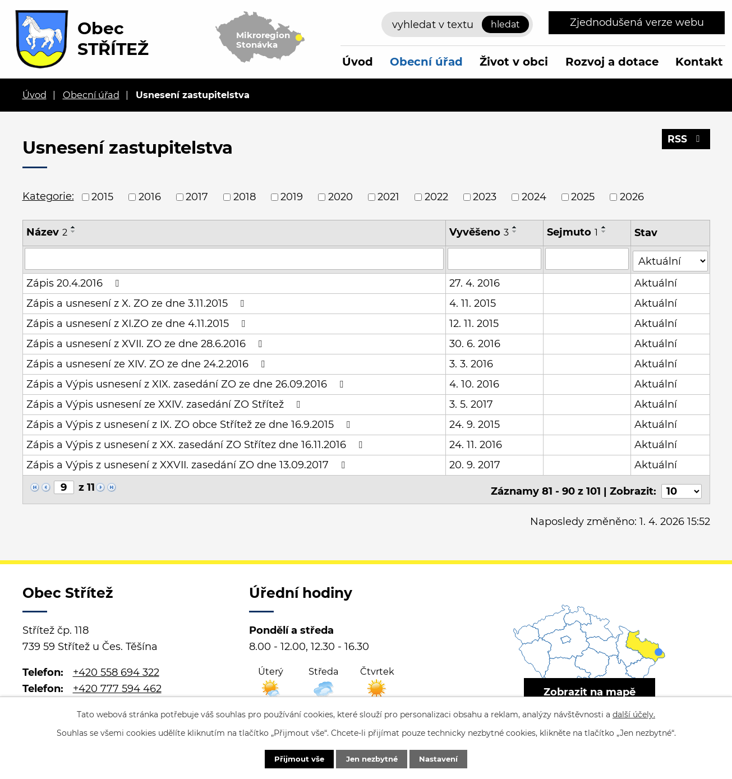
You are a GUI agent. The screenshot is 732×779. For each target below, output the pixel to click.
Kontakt (699, 61)
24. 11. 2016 (476, 442)
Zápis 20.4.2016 (74, 281)
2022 (436, 197)
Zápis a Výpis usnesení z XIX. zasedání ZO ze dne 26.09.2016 (187, 382)
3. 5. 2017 (472, 402)
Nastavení (446, 758)
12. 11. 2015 (474, 321)
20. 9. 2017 (475, 463)
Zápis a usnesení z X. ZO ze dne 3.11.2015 (137, 301)
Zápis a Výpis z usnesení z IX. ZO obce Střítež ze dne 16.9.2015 (190, 422)
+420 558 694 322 (116, 667)
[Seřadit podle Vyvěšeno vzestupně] (515, 227)
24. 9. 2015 (475, 422)
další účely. (634, 713)
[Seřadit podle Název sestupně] (73, 231)
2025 (583, 197)
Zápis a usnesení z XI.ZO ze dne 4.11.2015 (138, 321)
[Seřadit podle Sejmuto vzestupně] (605, 227)
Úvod (357, 61)
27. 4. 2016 (475, 281)
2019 (291, 197)
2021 (388, 197)
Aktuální (656, 281)
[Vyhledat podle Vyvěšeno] (495, 258)
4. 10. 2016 (475, 382)
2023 (484, 197)
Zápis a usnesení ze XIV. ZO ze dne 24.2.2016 (147, 362)
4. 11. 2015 (473, 301)
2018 (244, 197)
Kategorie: (48, 196)
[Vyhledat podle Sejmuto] (587, 258)
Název (46, 232)
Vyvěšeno (479, 232)
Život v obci (514, 61)
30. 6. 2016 (475, 341)
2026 (632, 197)
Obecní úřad (426, 61)
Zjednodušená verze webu (637, 22)
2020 (340, 197)
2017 (197, 197)
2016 (150, 197)
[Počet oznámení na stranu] (681, 485)
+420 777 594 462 (117, 683)
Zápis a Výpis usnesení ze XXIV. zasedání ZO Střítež (165, 402)
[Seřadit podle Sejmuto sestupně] (605, 231)
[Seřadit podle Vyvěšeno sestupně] (515, 231)
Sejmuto (573, 232)
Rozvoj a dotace (612, 61)
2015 (102, 197)
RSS (685, 142)
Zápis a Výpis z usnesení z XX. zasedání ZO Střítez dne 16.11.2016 (196, 442)
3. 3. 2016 (472, 362)
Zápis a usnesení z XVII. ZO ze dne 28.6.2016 (146, 341)
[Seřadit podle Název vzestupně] (73, 227)
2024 (534, 197)
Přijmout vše (291, 758)
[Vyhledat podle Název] (234, 258)
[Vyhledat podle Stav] (670, 258)
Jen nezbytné (371, 758)
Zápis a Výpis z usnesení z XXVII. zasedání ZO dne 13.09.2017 (187, 463)
